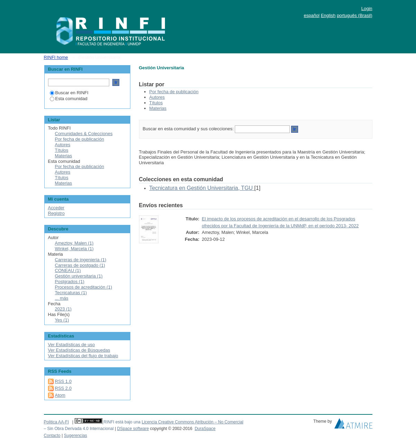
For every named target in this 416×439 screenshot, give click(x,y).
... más (61, 298)
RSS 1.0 (63, 381)
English (328, 15)
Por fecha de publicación (173, 91)
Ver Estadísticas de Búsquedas (79, 350)
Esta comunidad (68, 98)
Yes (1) (62, 320)
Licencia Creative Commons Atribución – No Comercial (192, 422)
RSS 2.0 (63, 388)
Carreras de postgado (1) (80, 265)
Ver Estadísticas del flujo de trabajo (83, 355)
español (312, 15)
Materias (158, 108)
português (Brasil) (354, 15)
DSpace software (133, 428)
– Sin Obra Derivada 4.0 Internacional (79, 428)
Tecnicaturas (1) (71, 292)
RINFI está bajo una (121, 422)
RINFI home (56, 57)
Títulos (156, 102)
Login (366, 8)
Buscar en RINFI (69, 92)
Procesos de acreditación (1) (83, 287)
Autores (157, 97)
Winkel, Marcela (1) (74, 248)
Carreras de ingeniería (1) (81, 259)
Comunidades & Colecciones (84, 133)
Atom (60, 395)
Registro (56, 213)
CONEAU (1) (68, 270)
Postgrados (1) (69, 281)
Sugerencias (75, 435)
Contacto (52, 435)
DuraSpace (205, 428)
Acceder (56, 207)
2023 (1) (63, 308)
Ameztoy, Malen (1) (74, 243)
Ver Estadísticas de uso (71, 344)
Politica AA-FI (56, 422)
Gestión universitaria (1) (79, 276)
